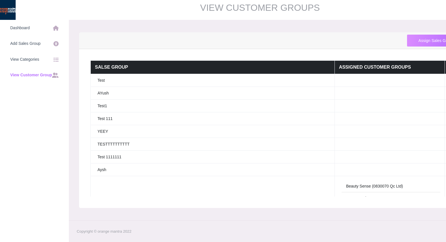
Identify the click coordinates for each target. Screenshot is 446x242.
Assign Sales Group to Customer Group (385, 40)
